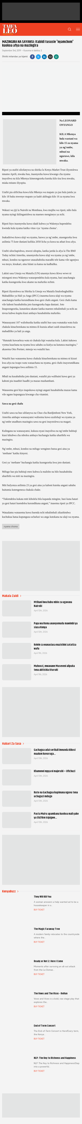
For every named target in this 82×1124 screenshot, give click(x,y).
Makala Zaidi (11, 596)
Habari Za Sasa (13, 743)
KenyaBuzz (10, 891)
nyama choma (11, 526)
